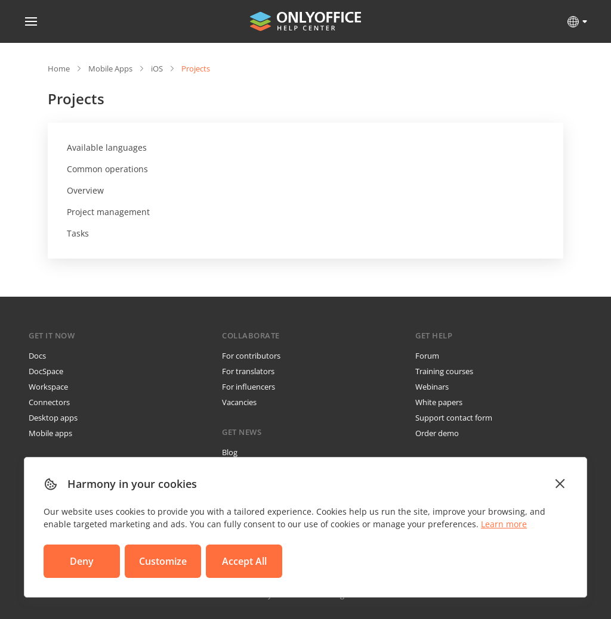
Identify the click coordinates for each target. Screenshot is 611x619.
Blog (229, 452)
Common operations (107, 169)
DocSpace (46, 371)
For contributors (251, 355)
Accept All (244, 561)
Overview (85, 190)
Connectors (49, 402)
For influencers (248, 386)
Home (59, 68)
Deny (82, 561)
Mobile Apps (110, 68)
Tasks (78, 233)
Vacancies (239, 402)
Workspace (48, 386)
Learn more (504, 524)
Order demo (437, 433)
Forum (427, 355)
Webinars (432, 386)
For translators (248, 371)
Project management (108, 211)
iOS (157, 68)
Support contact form (453, 417)
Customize (163, 561)
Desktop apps (53, 417)
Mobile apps (50, 433)
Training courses (444, 371)
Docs (37, 355)
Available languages (107, 147)
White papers (438, 402)
